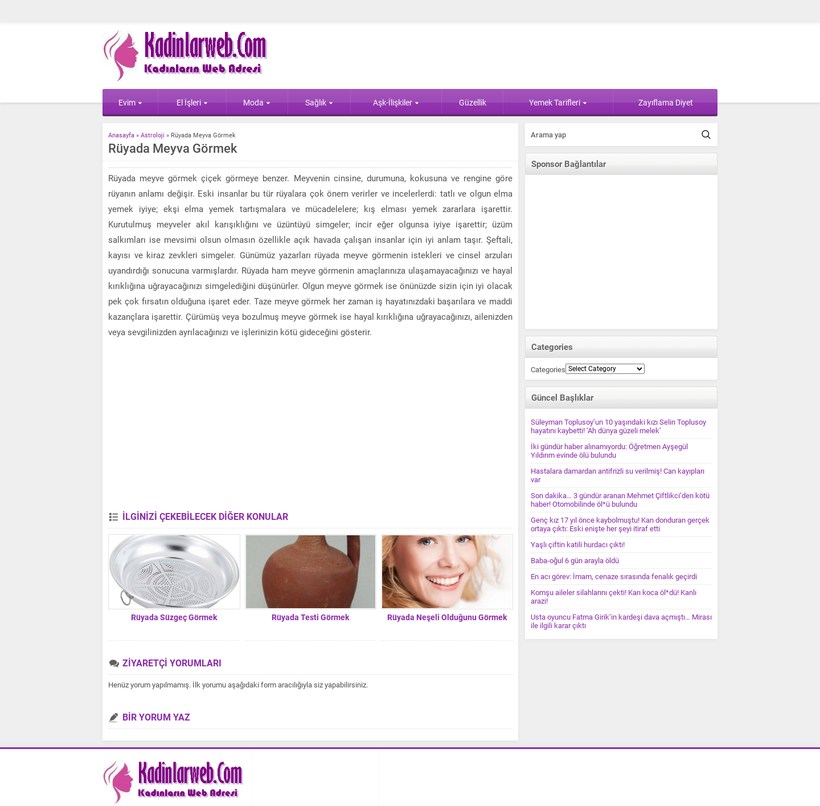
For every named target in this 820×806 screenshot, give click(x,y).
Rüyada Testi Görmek (310, 617)
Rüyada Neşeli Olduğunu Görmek (447, 617)
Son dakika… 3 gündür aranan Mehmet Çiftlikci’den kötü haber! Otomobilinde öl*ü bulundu (620, 499)
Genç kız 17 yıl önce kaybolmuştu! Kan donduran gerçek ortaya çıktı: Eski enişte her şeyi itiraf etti (620, 524)
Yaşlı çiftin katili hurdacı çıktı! (578, 544)
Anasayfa (121, 135)
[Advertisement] (310, 426)
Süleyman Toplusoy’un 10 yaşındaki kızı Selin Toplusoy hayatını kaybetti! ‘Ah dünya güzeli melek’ (618, 426)
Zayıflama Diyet (665, 102)
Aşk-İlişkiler (396, 102)
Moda (256, 102)
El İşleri (192, 102)
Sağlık (319, 102)
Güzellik (472, 102)
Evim (130, 102)
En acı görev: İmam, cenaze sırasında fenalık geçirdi (614, 576)
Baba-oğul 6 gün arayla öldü (575, 560)
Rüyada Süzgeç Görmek (174, 617)
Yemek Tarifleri (558, 102)
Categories (548, 369)
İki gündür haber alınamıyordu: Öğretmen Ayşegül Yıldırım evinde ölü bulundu (609, 450)
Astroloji (153, 135)
